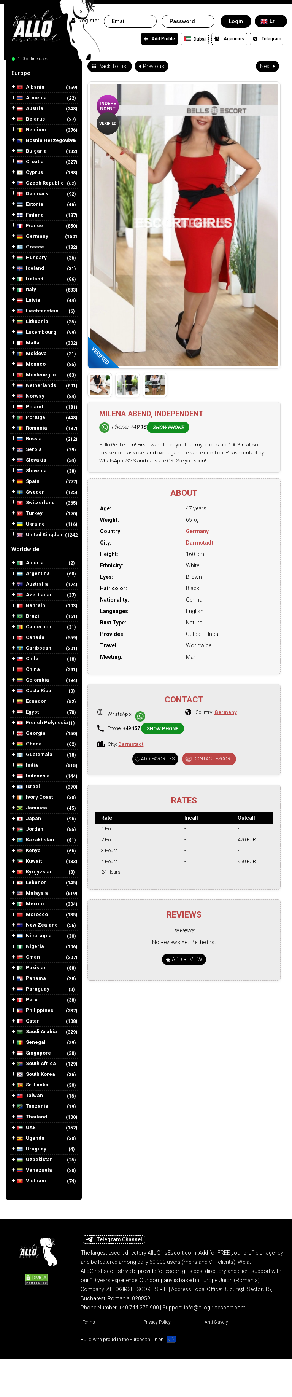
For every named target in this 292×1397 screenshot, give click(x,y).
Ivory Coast (35, 797)
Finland (30, 215)
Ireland (30, 279)
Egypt (28, 712)
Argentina (33, 574)
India (27, 765)
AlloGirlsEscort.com (172, 1253)
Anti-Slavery (216, 1322)
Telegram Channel (114, 1239)
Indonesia (33, 776)
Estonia (30, 204)
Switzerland (36, 503)
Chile (27, 659)
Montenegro (36, 375)
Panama (31, 978)
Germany (32, 236)
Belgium (31, 130)
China (28, 669)
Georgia (31, 733)
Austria (30, 109)
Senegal (31, 1042)
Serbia (29, 449)
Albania (30, 87)
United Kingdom (40, 535)
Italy (26, 290)
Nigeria (30, 946)
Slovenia (32, 471)
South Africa (36, 1064)
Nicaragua (34, 936)
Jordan (30, 829)
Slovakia (31, 460)
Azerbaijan (35, 595)
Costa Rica (34, 691)
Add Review (184, 959)
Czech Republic (40, 183)
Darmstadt (199, 543)
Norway (30, 396)
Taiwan (30, 1096)
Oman (28, 957)
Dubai (195, 39)
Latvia (28, 300)
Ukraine (31, 524)
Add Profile (159, 38)
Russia (29, 439)
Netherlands (36, 386)
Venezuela (34, 1170)
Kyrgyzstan (35, 872)
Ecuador (31, 701)
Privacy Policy (157, 1322)
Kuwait (29, 861)
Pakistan (32, 968)
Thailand (32, 1117)
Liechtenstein (38, 311)
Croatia (30, 162)
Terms (89, 1322)
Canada (30, 637)
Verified (108, 123)
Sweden (31, 492)
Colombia (33, 680)
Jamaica (32, 808)
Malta (28, 343)
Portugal (32, 418)
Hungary (32, 258)
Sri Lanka (32, 1085)
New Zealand (37, 925)
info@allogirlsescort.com (215, 1308)
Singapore (34, 1053)
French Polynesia (42, 723)
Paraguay (33, 989)
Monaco (31, 364)
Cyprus (30, 172)
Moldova (32, 354)
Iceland (30, 268)
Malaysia (32, 893)
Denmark (32, 194)
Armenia (32, 98)
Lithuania (32, 322)
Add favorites (158, 758)
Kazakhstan (35, 840)
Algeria (30, 563)
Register (85, 20)
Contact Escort (213, 758)
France (30, 226)
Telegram (267, 38)
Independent (108, 106)
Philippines (35, 1010)
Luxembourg (36, 332)
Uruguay (31, 1149)
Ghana (29, 744)
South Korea (36, 1074)
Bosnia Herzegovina (46, 140)
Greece (30, 247)
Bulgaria (32, 151)
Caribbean (34, 648)
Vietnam (31, 1181)
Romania (32, 428)
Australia (32, 584)
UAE (26, 1128)
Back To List (110, 66)
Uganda (30, 1138)
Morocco (32, 915)
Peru (27, 1000)
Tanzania (32, 1106)
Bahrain (31, 605)
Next (267, 66)
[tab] (44, 73)
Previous (151, 66)
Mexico (30, 904)
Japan (29, 819)
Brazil (29, 616)
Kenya (29, 851)
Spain (28, 481)
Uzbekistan (35, 1160)
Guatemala (34, 755)
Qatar (28, 1021)
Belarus (31, 119)
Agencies (229, 38)
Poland (30, 407)
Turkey (30, 513)
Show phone (168, 427)
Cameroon (34, 627)
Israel (28, 787)
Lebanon (32, 883)
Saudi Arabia (37, 1032)
